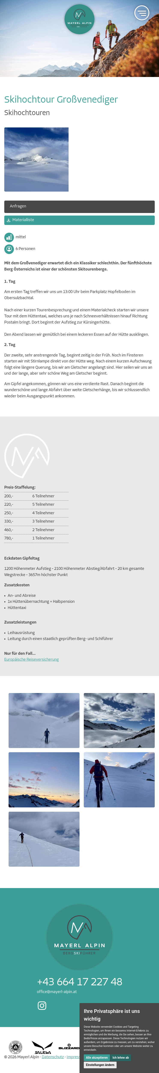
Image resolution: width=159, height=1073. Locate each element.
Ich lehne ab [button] (120, 1057)
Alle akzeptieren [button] (97, 1057)
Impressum (76, 1057)
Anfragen (18, 206)
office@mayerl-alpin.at (57, 992)
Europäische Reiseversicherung (31, 660)
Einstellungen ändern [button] (100, 1065)
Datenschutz (53, 1057)
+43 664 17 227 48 (79, 982)
